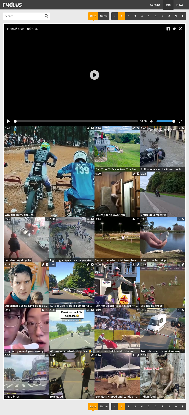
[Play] (94, 75)
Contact (155, 4)
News (179, 4)
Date (93, 16)
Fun (168, 4)
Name (104, 16)
